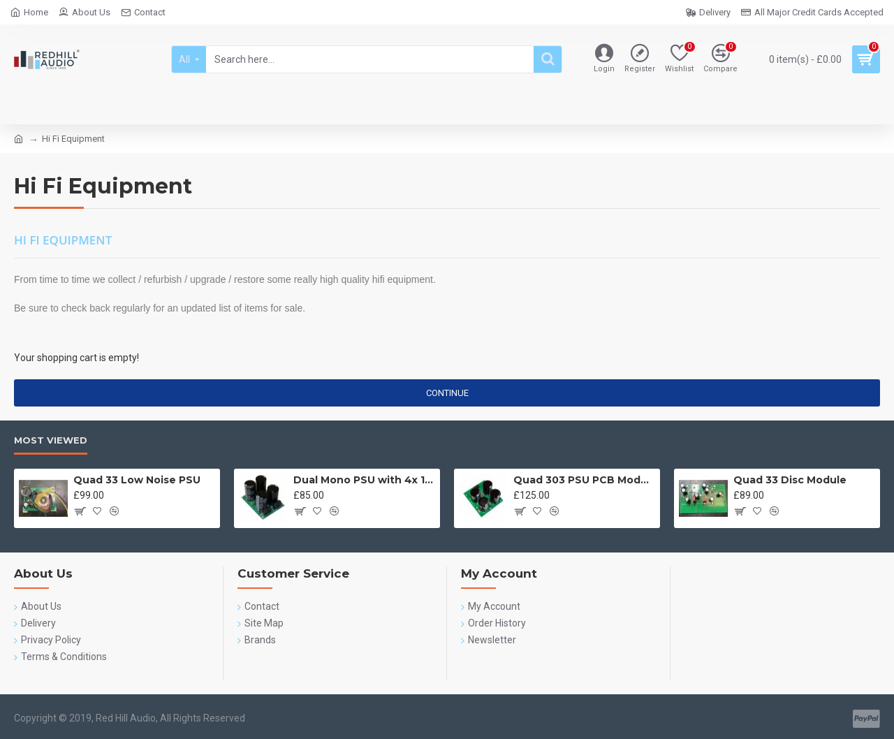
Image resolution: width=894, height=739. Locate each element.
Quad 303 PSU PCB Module (584, 480)
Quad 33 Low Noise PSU (136, 480)
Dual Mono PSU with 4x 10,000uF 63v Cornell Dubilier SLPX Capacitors (364, 480)
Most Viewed (50, 440)
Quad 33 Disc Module (790, 480)
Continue (447, 393)
